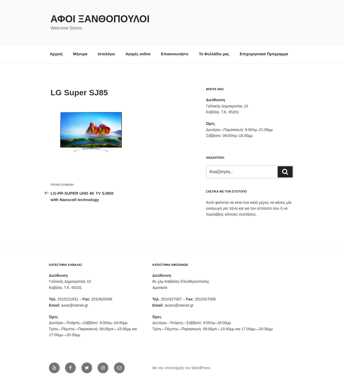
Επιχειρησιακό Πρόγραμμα (264, 54)
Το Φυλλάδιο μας (214, 54)
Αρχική (56, 54)
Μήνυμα (80, 54)
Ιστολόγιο (106, 54)
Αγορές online (138, 54)
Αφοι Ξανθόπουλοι (100, 18)
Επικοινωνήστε (174, 54)
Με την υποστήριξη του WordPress (181, 368)
